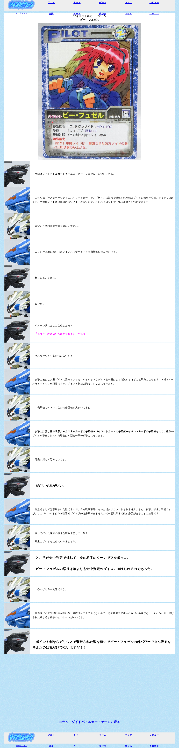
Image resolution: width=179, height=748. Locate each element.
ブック (128, 2)
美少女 (102, 13)
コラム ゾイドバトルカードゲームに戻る (89, 722)
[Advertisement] (89, 681)
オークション (21, 13)
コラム (128, 13)
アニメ (51, 2)
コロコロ (154, 13)
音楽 (51, 13)
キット (76, 2)
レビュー (154, 2)
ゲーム (102, 2)
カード (76, 13)
